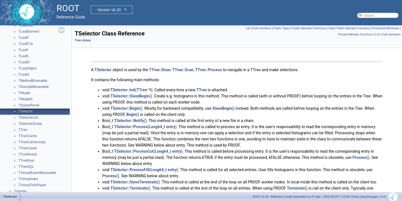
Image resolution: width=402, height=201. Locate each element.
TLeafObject (27, 68)
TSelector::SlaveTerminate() (135, 182)
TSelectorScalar (30, 124)
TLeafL (23, 56)
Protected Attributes (385, 28)
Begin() (132, 114)
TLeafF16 (25, 44)
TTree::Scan (182, 70)
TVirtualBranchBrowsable (37, 173)
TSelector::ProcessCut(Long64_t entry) (148, 151)
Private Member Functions (355, 34)
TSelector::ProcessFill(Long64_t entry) (144, 170)
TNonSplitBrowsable (33, 87)
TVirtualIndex (28, 179)
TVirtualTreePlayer (32, 185)
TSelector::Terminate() (130, 188)
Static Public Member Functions (349, 28)
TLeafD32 (25, 25)
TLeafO (24, 62)
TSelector (25, 111)
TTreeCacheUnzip (32, 142)
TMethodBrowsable (32, 81)
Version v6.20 (109, 10)
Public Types (281, 28)
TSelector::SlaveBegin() (131, 96)
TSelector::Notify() (130, 120)
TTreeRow (26, 160)
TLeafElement (28, 32)
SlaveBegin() (223, 108)
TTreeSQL (26, 167)
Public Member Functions (309, 28)
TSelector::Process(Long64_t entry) (145, 127)
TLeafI (23, 50)
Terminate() (297, 188)
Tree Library (83, 40)
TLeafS (23, 74)
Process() (361, 157)
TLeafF (23, 38)
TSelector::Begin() (126, 108)
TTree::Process (208, 70)
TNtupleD (25, 99)
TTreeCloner (27, 148)
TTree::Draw (160, 70)
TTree (22, 130)
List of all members (258, 28)
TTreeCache (27, 136)
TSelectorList (28, 117)
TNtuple (24, 93)
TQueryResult (28, 105)
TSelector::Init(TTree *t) (131, 90)
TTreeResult (27, 154)
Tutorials (20, 191)
